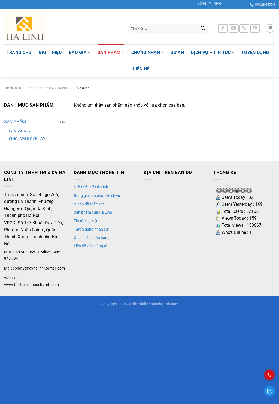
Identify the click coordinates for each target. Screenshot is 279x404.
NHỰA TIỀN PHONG (59, 88)
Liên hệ (141, 68)
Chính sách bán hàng (92, 237)
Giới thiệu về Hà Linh (91, 187)
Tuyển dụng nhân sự (91, 229)
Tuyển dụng (255, 52)
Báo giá (79, 52)
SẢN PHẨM (111, 52)
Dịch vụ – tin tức (212, 52)
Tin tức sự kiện (86, 221)
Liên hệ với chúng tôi (91, 246)
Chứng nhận (147, 52)
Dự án (177, 52)
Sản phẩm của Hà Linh (93, 212)
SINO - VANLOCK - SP (27, 139)
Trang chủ (12, 88)
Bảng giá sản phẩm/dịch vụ (97, 195)
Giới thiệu (50, 52)
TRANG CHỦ (19, 52)
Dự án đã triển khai (89, 204)
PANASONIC (19, 131)
